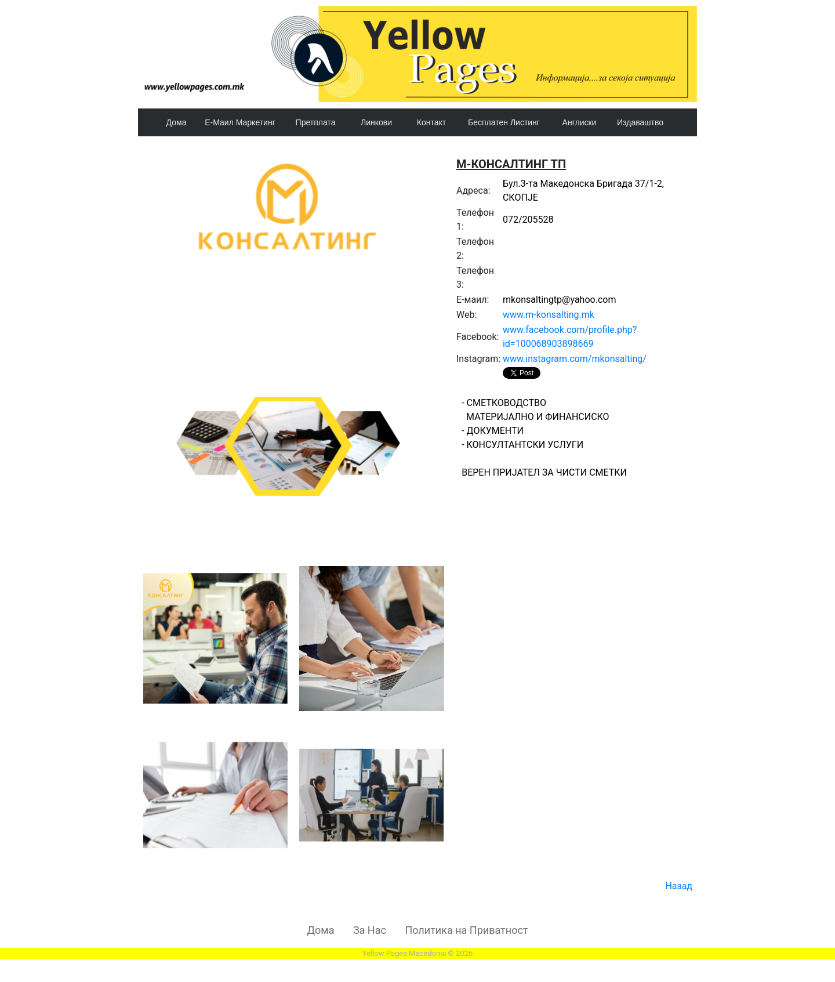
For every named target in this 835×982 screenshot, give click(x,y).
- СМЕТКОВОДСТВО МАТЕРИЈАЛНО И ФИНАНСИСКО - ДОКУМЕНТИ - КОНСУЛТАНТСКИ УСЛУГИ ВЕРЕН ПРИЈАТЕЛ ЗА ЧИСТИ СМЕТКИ (576, 472)
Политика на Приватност (466, 930)
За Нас (369, 930)
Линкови (376, 122)
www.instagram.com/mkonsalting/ (575, 358)
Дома (176, 122)
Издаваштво (640, 122)
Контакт (431, 122)
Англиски (579, 122)
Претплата (316, 122)
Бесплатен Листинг (504, 122)
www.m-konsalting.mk (548, 314)
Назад (678, 886)
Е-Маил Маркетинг (240, 122)
